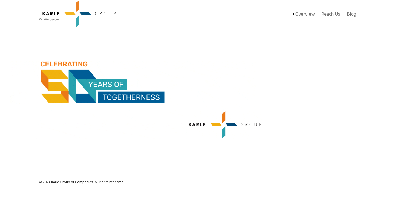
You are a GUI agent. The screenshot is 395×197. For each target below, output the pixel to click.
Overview (305, 14)
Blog (351, 14)
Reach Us (330, 14)
